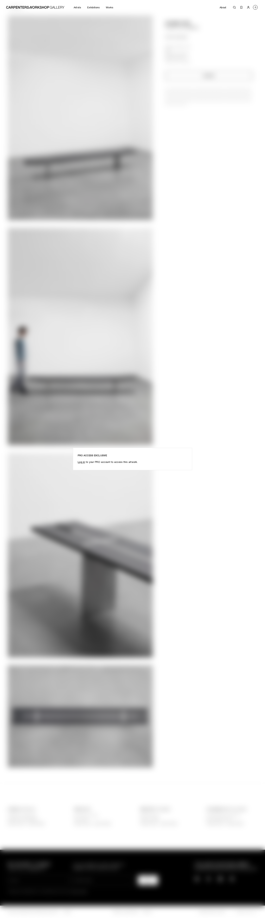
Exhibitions (93, 7)
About (223, 7)
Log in (81, 462)
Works (109, 7)
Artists (77, 7)
